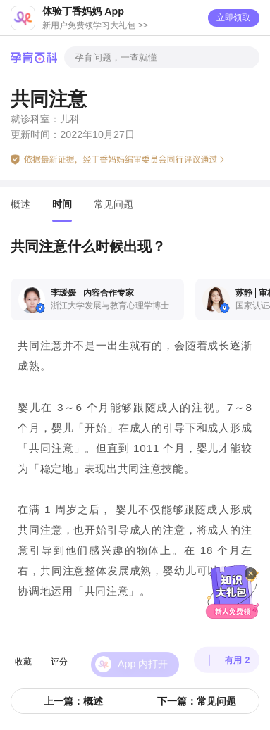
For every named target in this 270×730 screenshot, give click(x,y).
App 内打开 (143, 652)
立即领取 (233, 18)
